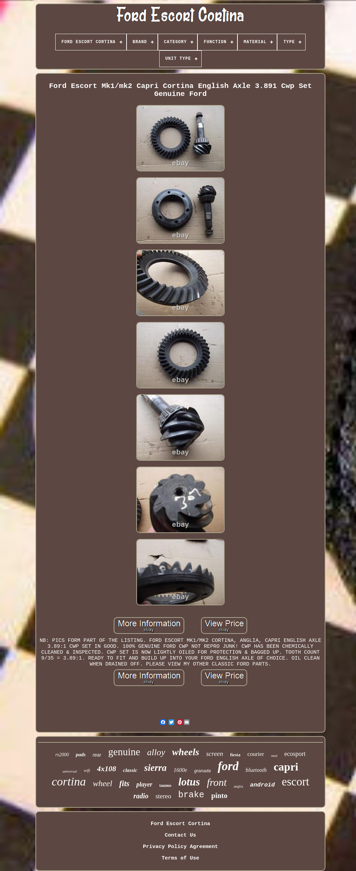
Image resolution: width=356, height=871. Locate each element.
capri (286, 766)
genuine (124, 751)
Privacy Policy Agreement (180, 847)
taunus (165, 785)
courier (255, 754)
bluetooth (255, 770)
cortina (69, 781)
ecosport (295, 753)
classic (130, 770)
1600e (180, 770)
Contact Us (180, 835)
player (144, 784)
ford (228, 766)
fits (124, 783)
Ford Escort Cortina (180, 824)
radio (141, 796)
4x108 (106, 768)
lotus (189, 782)
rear (96, 755)
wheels (185, 752)
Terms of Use (180, 858)
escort (295, 781)
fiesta (235, 754)
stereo (163, 796)
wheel (102, 783)
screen (214, 753)
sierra (155, 768)
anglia (238, 786)
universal (70, 771)
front (217, 782)
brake (191, 795)
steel (274, 756)
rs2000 (62, 754)
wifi (87, 770)
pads (81, 754)
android (262, 785)
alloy (156, 752)
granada (202, 770)
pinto (219, 795)
